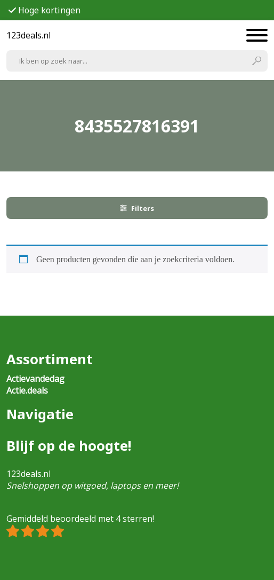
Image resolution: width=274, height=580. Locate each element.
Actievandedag (35, 379)
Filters (137, 208)
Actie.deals (27, 390)
